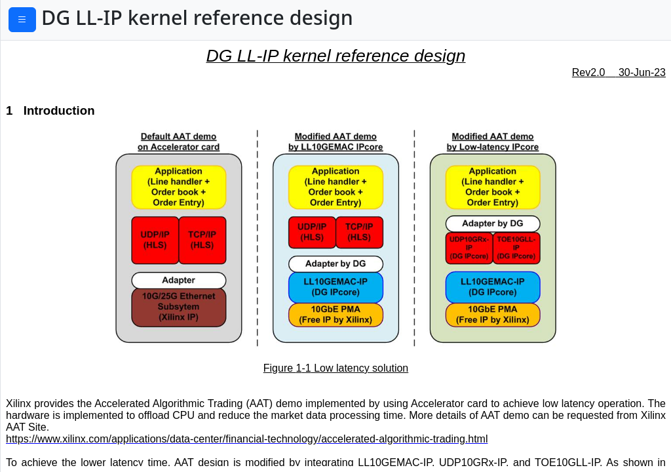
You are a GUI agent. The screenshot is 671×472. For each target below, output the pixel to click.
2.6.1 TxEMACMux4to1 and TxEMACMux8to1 (81, 312)
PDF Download (66, 21)
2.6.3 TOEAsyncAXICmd (73, 360)
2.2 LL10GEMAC (48, 129)
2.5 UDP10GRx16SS (57, 204)
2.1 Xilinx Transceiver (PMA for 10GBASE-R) (109, 102)
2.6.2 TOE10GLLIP (59, 340)
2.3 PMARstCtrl (46, 149)
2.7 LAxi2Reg (41, 419)
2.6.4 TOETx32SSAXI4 (67, 379)
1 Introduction (40, 54)
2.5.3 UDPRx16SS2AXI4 (72, 265)
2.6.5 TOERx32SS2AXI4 (71, 400)
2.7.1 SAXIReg (49, 440)
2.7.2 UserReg (50, 459)
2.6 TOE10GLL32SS (56, 284)
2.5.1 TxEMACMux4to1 (70, 225)
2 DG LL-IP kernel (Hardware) (76, 74)
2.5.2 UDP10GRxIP (60, 244)
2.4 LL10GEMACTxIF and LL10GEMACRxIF (69, 177)
